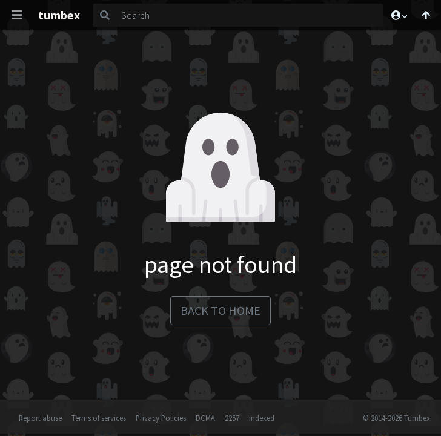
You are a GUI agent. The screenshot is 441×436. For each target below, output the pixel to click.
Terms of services (98, 418)
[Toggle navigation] (17, 15)
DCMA (205, 418)
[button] (398, 15)
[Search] (249, 15)
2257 (232, 418)
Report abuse (40, 418)
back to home (220, 310)
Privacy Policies (161, 418)
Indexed (261, 418)
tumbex (59, 14)
